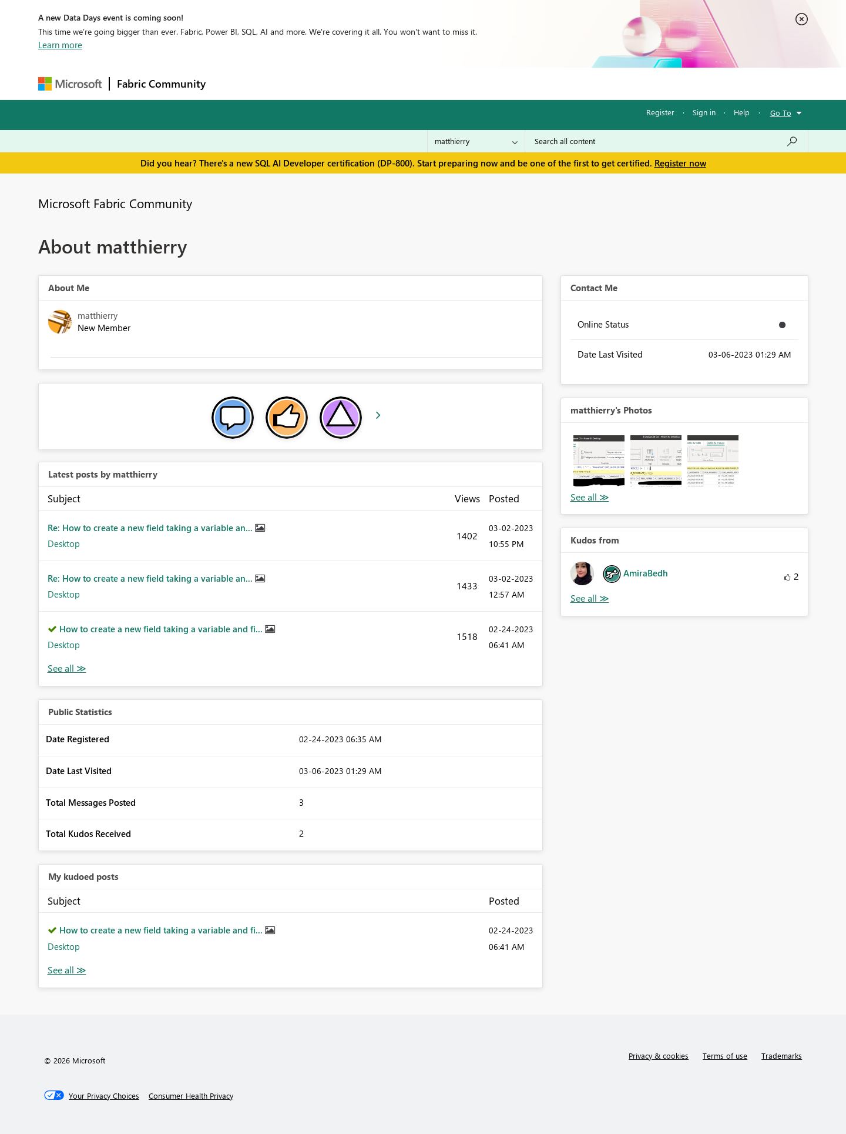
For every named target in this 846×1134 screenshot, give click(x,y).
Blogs (437, 83)
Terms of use (725, 1055)
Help (742, 112)
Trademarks (781, 1055)
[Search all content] (666, 141)
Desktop (64, 543)
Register (660, 112)
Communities (384, 83)
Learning (482, 83)
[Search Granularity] (476, 141)
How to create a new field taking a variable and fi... (162, 629)
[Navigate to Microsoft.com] (70, 84)
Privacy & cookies (659, 1055)
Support (532, 83)
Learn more (60, 45)
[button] (599, 460)
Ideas (332, 83)
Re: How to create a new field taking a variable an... (151, 527)
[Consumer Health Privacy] (191, 1095)
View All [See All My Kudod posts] (67, 970)
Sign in (704, 112)
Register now (680, 163)
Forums (232, 83)
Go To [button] (780, 113)
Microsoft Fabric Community (115, 203)
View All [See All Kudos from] (589, 598)
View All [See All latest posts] (67, 668)
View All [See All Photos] (589, 497)
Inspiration (284, 83)
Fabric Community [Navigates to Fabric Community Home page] (161, 83)
